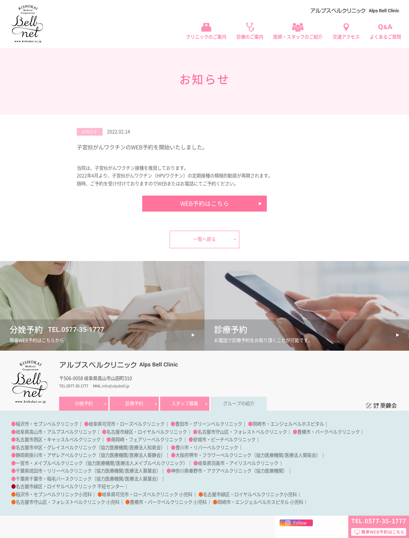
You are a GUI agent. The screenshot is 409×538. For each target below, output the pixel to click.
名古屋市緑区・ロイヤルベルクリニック (146, 432)
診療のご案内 (249, 36)
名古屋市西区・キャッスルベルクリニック (58, 439)
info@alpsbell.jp (115, 386)
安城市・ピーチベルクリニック (224, 439)
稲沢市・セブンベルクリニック (47, 424)
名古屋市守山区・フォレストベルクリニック (242, 432)
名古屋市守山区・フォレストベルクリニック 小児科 (68, 502)
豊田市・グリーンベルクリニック (208, 424)
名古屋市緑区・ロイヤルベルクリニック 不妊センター (70, 486)
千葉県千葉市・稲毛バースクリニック (54, 478)
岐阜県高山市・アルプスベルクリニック (56, 432)
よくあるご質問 (385, 36)
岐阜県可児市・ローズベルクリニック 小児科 (147, 494)
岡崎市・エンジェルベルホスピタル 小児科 (260, 502)
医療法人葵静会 (145, 455)
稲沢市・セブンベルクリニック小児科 (54, 494)
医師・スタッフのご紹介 (297, 36)
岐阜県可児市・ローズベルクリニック (127, 424)
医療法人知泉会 (145, 447)
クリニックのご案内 (206, 36)
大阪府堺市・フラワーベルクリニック (213, 455)
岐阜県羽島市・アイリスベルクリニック (238, 463)
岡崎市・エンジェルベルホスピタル (288, 424)
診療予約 (134, 403)
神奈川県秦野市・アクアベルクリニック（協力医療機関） (229, 470)
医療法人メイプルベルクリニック (149, 463)
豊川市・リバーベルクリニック (206, 447)
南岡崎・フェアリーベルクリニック (146, 439)
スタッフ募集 (184, 403)
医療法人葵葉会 (140, 470)
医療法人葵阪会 (300, 455)
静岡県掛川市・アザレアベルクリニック (56, 455)
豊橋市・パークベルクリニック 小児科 (168, 502)
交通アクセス (346, 36)
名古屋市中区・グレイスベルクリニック (56, 447)
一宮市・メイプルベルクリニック (49, 463)
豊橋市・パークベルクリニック (328, 432)
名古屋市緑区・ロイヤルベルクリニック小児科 (250, 494)
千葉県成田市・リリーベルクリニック (54, 470)
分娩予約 (84, 403)
